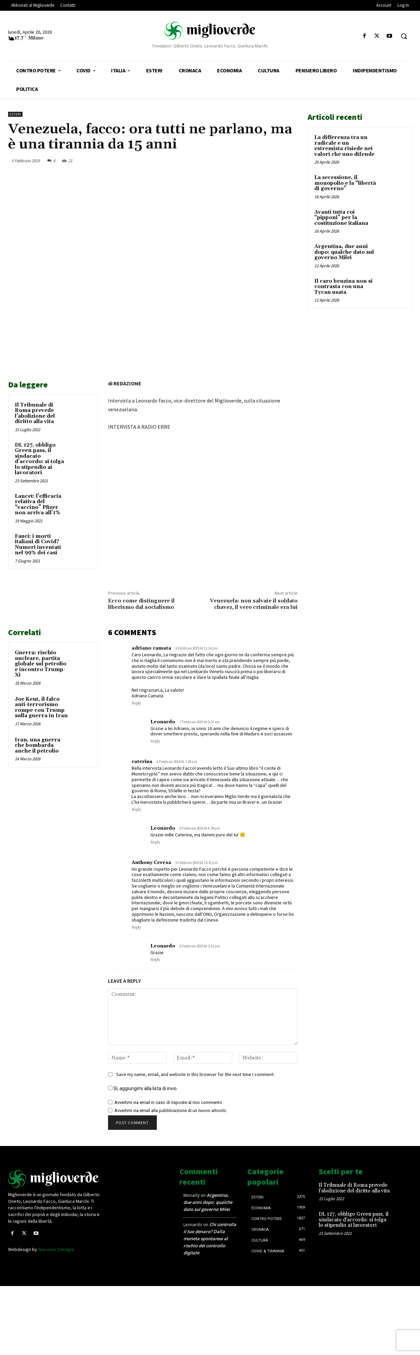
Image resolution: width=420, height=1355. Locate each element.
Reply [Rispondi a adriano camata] (136, 703)
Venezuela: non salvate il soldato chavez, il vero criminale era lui (254, 604)
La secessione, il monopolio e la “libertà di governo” (345, 183)
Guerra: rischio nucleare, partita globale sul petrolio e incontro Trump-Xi (40, 664)
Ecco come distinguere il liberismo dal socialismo (141, 604)
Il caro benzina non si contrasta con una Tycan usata (343, 287)
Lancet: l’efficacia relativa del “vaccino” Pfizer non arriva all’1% (38, 504)
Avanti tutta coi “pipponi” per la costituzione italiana (341, 218)
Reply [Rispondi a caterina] (136, 809)
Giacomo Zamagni (56, 1249)
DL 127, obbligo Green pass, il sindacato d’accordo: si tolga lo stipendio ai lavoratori (39, 459)
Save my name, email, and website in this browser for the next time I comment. (195, 1074)
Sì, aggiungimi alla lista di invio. (143, 1088)
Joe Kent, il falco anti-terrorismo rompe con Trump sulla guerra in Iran (41, 707)
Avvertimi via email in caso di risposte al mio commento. (168, 1102)
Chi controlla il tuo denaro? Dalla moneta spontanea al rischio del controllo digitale (209, 1238)
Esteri (15, 114)
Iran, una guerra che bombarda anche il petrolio (37, 745)
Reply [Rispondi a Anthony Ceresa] (136, 927)
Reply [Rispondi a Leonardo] (155, 741)
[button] (404, 36)
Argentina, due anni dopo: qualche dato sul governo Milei (344, 252)
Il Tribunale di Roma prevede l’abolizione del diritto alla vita (35, 413)
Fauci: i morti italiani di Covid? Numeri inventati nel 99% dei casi (38, 544)
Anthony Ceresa (151, 863)
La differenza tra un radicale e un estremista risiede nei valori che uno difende (344, 146)
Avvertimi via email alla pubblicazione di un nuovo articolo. (170, 1110)
